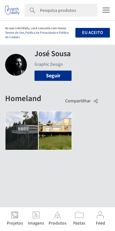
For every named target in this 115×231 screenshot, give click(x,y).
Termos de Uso (14, 32)
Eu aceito (92, 33)
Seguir (53, 75)
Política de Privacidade (40, 32)
